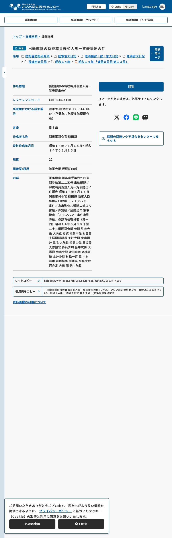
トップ (17, 36)
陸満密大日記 (136, 56)
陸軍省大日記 (67, 56)
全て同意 (81, 524)
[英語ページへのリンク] (153, 7)
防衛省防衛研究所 (37, 56)
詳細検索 (31, 36)
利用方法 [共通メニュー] (96, 6)
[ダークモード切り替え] (123, 6)
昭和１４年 (62, 62)
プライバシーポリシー (55, 511)
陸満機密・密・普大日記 (101, 56)
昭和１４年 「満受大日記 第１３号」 (103, 62)
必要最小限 (32, 524)
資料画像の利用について (29, 302)
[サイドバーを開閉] (4, 72)
